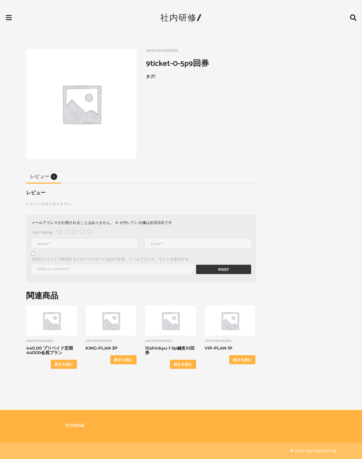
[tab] (43, 177)
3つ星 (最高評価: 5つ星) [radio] (74, 231)
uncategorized (162, 51)
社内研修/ (181, 17)
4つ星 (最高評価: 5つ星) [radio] (82, 231)
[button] (8, 17)
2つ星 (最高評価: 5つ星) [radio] (67, 231)
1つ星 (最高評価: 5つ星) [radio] (59, 231)
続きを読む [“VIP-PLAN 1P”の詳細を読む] (242, 359)
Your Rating (42, 232)
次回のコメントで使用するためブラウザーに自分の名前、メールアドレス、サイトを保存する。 (112, 259)
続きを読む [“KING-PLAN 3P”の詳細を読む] (123, 359)
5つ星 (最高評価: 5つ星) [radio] (89, 231)
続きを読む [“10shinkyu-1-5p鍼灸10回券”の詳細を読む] (183, 364)
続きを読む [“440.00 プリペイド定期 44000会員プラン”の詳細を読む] (64, 364)
